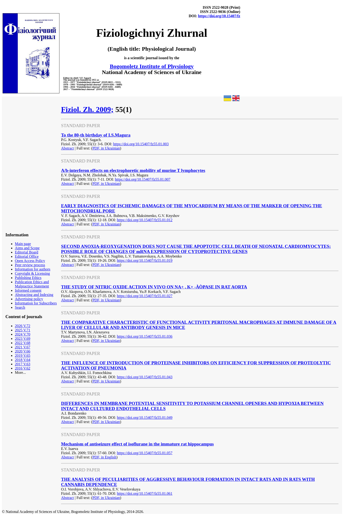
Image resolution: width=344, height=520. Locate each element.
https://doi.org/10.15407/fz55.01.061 (144, 493)
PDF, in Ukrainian (106, 148)
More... (20, 372)
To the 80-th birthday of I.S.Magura (95, 135)
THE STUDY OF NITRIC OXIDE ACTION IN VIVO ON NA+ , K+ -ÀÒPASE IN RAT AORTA (154, 286)
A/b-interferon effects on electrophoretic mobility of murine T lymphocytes (133, 170)
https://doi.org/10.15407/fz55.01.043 (144, 377)
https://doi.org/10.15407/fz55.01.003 (141, 144)
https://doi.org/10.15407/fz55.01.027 (144, 296)
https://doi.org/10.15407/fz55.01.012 (144, 220)
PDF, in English (104, 457)
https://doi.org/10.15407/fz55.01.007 (142, 179)
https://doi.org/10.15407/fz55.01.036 (144, 336)
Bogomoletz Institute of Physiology (151, 66)
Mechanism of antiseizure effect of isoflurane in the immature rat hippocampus (137, 443)
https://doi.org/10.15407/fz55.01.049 (144, 418)
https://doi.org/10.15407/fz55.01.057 (144, 453)
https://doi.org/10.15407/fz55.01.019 (144, 260)
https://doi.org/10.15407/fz (219, 16)
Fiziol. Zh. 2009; (87, 109)
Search (20, 307)
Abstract (67, 148)
